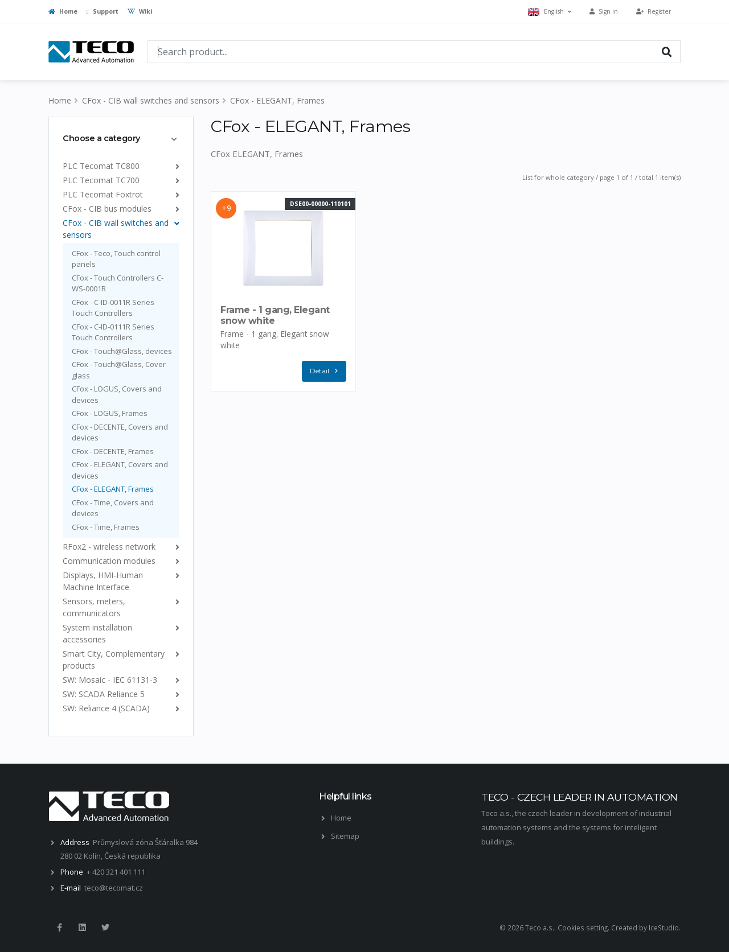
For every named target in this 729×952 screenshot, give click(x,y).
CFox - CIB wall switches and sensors (150, 100)
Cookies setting (583, 927)
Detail (326, 371)
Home (62, 11)
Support (102, 11)
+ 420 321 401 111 (116, 872)
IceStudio (664, 927)
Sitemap (345, 836)
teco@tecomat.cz (113, 888)
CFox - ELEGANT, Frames (277, 100)
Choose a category (101, 138)
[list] (175, 166)
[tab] (121, 138)
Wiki (140, 11)
